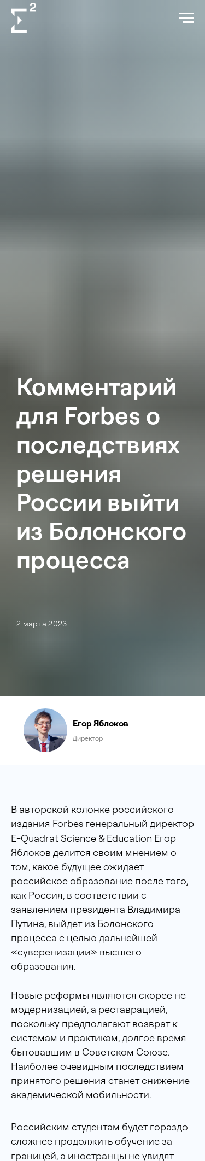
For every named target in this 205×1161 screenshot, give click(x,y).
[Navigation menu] (186, 18)
